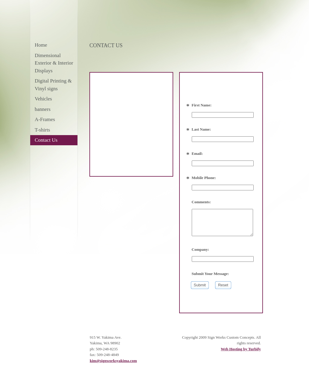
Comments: (201, 202)
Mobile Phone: (204, 177)
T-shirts (42, 130)
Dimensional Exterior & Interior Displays (54, 63)
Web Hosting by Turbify (241, 349)
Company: (200, 249)
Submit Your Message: (210, 273)
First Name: (202, 105)
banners (43, 109)
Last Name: (201, 129)
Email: (197, 153)
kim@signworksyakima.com (113, 360)
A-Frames (45, 119)
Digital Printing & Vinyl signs (53, 84)
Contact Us (46, 140)
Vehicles (43, 99)
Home (41, 45)
